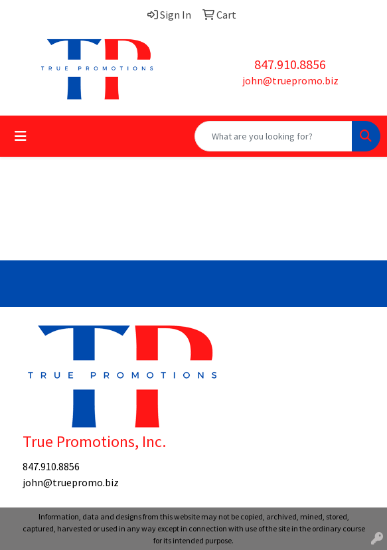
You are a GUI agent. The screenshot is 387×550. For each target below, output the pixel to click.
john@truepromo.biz (290, 80)
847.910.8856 (290, 64)
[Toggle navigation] (21, 136)
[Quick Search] (273, 136)
